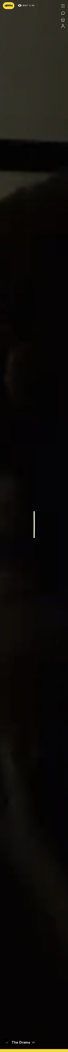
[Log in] (63, 26)
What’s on (26, 5)
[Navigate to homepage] (8, 5)
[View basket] (63, 20)
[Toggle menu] (63, 6)
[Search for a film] (63, 13)
